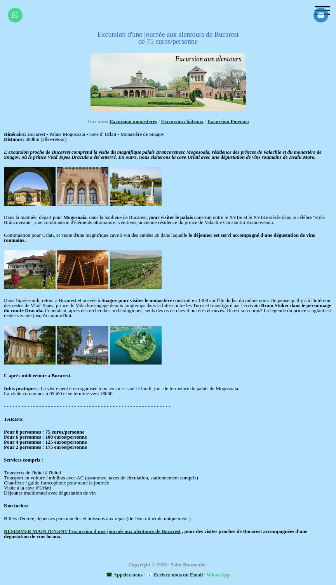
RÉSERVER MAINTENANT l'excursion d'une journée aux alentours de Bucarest (92, 531)
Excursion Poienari (228, 121)
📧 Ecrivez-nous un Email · (176, 575)
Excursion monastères (133, 121)
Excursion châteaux (182, 121)
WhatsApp (218, 575)
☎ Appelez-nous (125, 575)
